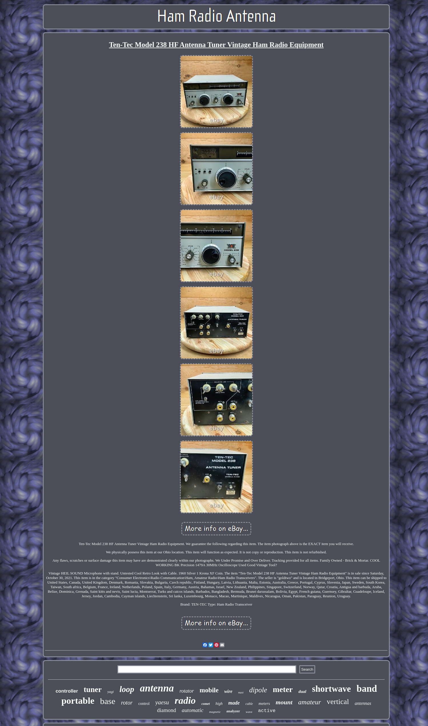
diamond (166, 710)
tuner (93, 689)
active (267, 710)
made (234, 703)
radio (185, 700)
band (367, 688)
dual (302, 691)
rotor (126, 702)
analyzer (233, 711)
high (219, 703)
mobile (209, 690)
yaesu (162, 702)
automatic (193, 710)
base (107, 701)
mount (284, 702)
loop (126, 689)
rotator (187, 691)
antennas (363, 703)
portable (78, 700)
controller (67, 691)
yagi (110, 691)
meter (283, 689)
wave (249, 711)
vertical (338, 701)
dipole (258, 690)
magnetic (215, 711)
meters (264, 703)
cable (249, 704)
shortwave (331, 689)
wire (228, 691)
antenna (157, 688)
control (144, 703)
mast (241, 692)
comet (205, 704)
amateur (309, 702)
